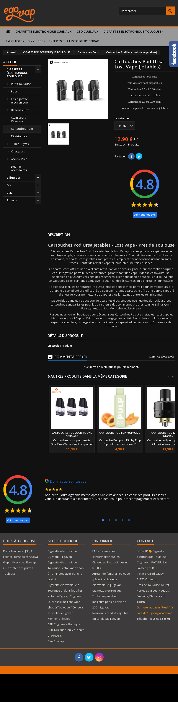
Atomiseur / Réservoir (18, 119)
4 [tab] (122, 520)
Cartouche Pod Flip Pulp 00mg (119, 433)
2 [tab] (109, 520)
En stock (119, 144)
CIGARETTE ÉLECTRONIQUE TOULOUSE (132, 31)
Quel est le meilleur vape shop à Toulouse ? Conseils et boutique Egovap (66, 607)
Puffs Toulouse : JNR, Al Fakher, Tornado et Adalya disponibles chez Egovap (20, 556)
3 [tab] (116, 520)
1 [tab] (103, 520)
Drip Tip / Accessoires (19, 168)
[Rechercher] (147, 10)
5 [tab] (129, 520)
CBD (41, 41)
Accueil (10, 62)
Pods (14, 91)
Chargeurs (18, 151)
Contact (145, 541)
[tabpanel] (109, 491)
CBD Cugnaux (87, 31)
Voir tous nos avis (145, 215)
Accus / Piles (19, 159)
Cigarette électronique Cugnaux (43, 31)
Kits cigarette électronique (19, 100)
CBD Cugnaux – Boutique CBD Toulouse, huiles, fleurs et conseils (66, 629)
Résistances (19, 136)
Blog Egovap (56, 641)
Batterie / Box (20, 110)
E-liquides (14, 41)
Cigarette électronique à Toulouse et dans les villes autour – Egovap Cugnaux (65, 590)
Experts (55, 41)
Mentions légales (59, 619)
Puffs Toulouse (21, 84)
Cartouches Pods (22, 129)
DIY (30, 41)
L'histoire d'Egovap (83, 41)
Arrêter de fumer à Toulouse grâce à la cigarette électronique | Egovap (111, 579)
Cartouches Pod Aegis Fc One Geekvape (72, 434)
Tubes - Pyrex (20, 144)
